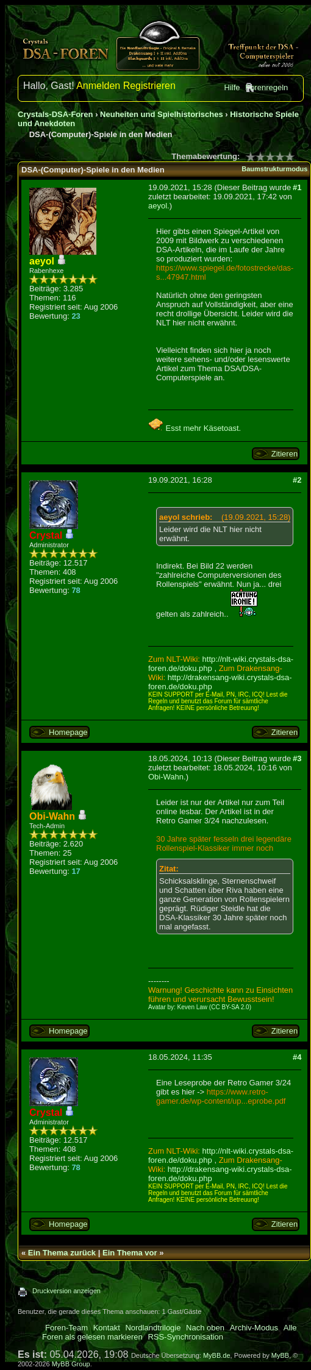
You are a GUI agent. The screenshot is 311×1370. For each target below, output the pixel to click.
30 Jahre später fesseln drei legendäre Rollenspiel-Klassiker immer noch (223, 843)
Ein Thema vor (129, 1252)
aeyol (157, 205)
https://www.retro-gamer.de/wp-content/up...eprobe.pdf (220, 1096)
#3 (297, 758)
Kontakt (106, 1327)
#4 (297, 1057)
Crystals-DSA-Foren (55, 114)
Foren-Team (66, 1327)
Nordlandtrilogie (153, 1327)
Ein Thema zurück (62, 1252)
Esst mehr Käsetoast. (194, 428)
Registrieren (149, 85)
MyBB (280, 1355)
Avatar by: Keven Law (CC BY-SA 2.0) (199, 1007)
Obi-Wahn (166, 776)
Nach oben (205, 1327)
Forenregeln (266, 87)
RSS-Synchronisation (185, 1336)
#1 (297, 187)
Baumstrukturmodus (274, 168)
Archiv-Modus (254, 1327)
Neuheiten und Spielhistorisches (161, 114)
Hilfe (232, 87)
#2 (297, 479)
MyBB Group (71, 1364)
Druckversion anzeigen (66, 1290)
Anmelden (98, 85)
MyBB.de (217, 1355)
